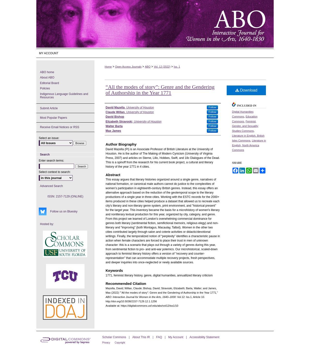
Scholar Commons (114, 337)
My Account (176, 337)
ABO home (47, 72)
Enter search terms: (51, 160)
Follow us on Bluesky (64, 211)
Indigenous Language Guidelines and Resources (64, 95)
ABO (147, 66)
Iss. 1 (177, 66)
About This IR (141, 337)
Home (108, 66)
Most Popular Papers (53, 117)
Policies (45, 88)
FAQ (159, 337)
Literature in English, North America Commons (249, 145)
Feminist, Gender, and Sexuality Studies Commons (245, 126)
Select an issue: (49, 138)
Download (246, 90)
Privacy (106, 342)
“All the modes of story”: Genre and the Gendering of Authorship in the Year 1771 (160, 90)
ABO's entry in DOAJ (65, 307)
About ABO (47, 77)
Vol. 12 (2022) (162, 66)
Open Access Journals (128, 66)
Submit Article (49, 108)
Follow (212, 107)
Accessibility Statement (204, 337)
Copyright (120, 342)
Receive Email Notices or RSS (59, 127)
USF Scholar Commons (65, 244)
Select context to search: (54, 172)
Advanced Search (51, 186)
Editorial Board (49, 83)
